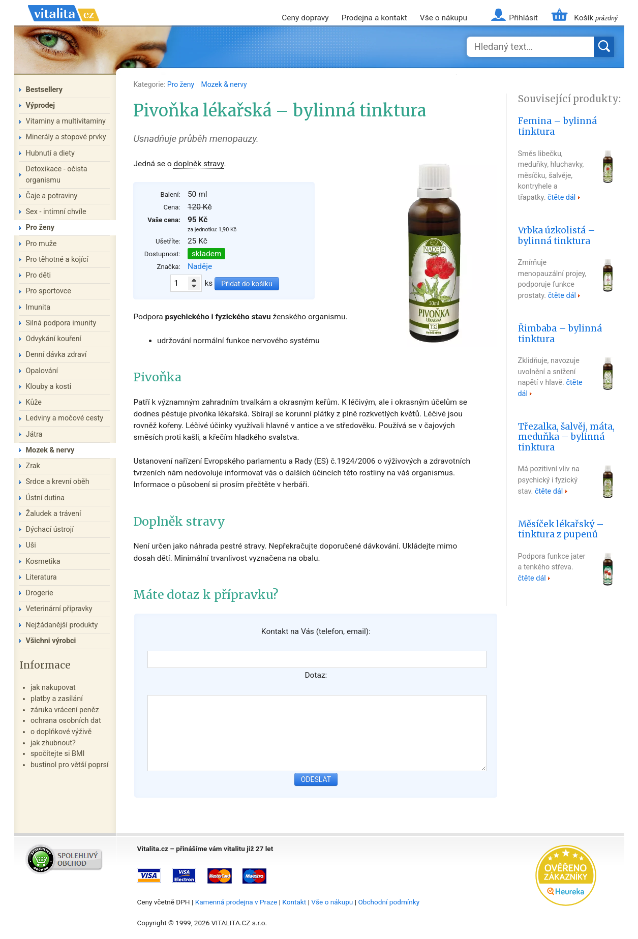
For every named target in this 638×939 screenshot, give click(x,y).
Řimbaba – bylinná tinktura (560, 334)
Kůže (34, 402)
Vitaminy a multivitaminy (66, 121)
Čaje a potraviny (52, 196)
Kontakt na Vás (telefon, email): (316, 631)
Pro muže (41, 243)
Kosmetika (43, 561)
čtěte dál (561, 197)
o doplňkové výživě (61, 732)
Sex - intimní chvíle (56, 211)
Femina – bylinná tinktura (557, 126)
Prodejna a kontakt (374, 17)
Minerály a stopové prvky (66, 137)
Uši (31, 545)
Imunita (38, 307)
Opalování (42, 371)
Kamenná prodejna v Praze (236, 902)
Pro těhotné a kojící (57, 259)
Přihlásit (523, 17)
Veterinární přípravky (59, 608)
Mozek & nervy (224, 84)
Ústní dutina (45, 498)
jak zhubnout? (53, 743)
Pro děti (38, 275)
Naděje (200, 266)
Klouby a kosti (49, 386)
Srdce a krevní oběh (57, 481)
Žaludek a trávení (53, 513)
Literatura (41, 577)
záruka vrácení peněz (65, 710)
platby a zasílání (57, 698)
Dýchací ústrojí (50, 529)
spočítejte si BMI (58, 753)
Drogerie (39, 593)
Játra (34, 434)
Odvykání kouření (53, 339)
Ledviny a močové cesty (65, 418)
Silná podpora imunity (61, 323)
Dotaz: (316, 675)
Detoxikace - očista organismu (56, 175)
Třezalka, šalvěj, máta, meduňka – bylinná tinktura (566, 437)
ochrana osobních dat (66, 720)
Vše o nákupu (443, 17)
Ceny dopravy (305, 17)
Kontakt (294, 902)
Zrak (33, 466)
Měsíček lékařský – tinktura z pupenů (561, 529)
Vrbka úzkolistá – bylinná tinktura (556, 236)
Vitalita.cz (63, 25)
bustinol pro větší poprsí (70, 765)
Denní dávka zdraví (56, 354)
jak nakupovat (53, 687)
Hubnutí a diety (50, 153)
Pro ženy (181, 84)
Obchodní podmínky (388, 902)
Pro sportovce (48, 291)
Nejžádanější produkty (62, 625)
